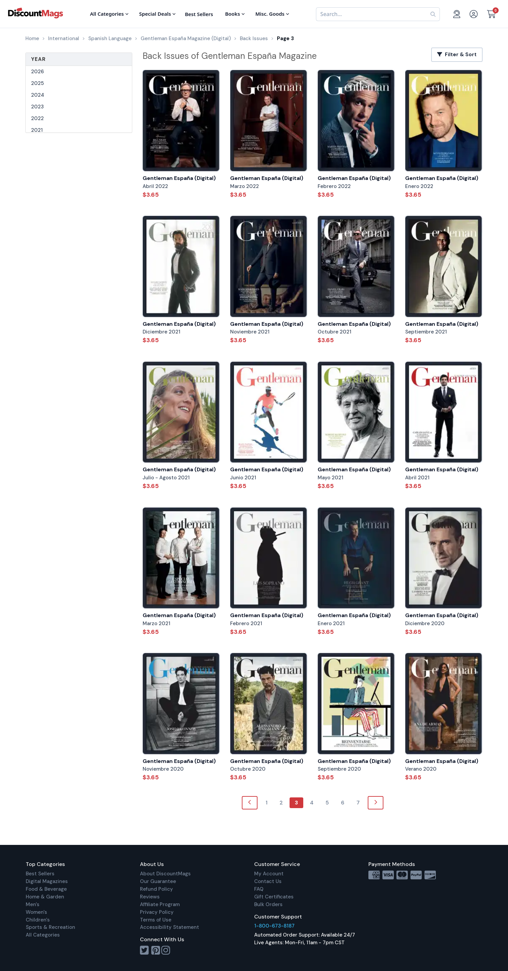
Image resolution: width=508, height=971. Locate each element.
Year (38, 59)
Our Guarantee (158, 881)
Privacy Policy (157, 912)
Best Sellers (40, 873)
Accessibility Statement (169, 927)
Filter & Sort (457, 54)
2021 (37, 130)
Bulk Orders (268, 904)
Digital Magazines (47, 881)
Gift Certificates (274, 896)
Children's (38, 919)
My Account (269, 873)
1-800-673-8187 (274, 926)
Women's (36, 912)
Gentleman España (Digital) (179, 178)
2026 (37, 71)
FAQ (259, 889)
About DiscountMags (165, 873)
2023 (37, 106)
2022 (37, 118)
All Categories (43, 935)
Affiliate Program (160, 904)
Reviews (150, 896)
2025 (37, 83)
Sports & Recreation (50, 927)
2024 (37, 95)
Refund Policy (156, 889)
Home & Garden (45, 896)
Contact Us (268, 881)
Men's (32, 904)
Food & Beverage (46, 889)
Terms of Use (155, 919)
